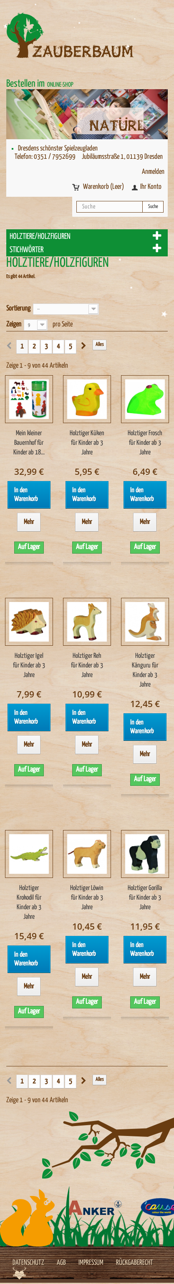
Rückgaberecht (134, 1262)
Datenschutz (28, 1262)
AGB (61, 1262)
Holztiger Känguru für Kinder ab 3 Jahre (145, 670)
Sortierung (18, 308)
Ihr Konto (150, 187)
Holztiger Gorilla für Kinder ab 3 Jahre (145, 897)
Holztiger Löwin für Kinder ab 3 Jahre (86, 897)
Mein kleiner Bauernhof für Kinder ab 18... (29, 443)
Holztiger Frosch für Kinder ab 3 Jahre (145, 443)
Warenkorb (104, 187)
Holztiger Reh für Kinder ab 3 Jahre (87, 665)
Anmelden (153, 172)
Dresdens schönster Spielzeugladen (58, 148)
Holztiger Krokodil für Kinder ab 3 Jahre (29, 902)
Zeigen (13, 324)
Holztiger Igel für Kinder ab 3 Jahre (29, 665)
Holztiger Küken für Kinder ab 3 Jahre (87, 443)
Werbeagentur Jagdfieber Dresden (19, 1272)
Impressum (90, 1262)
